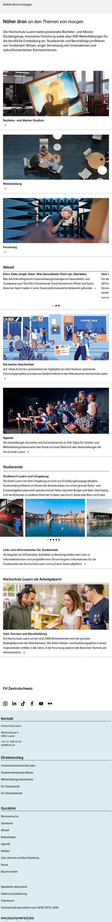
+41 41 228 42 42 (11, 741)
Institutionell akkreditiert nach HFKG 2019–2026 (29, 907)
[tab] (53, 305)
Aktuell (5, 830)
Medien (5, 851)
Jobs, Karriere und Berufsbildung (20, 857)
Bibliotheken (8, 837)
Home (4, 864)
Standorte (7, 823)
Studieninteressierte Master (17, 772)
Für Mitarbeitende (11, 793)
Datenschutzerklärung (14, 893)
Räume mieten (9, 871)
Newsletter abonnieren (14, 886)
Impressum (7, 900)
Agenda (5, 844)
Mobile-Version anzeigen (17, 4)
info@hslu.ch (8, 744)
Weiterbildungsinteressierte (17, 779)
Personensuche (9, 816)
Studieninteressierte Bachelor (18, 765)
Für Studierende (10, 786)
